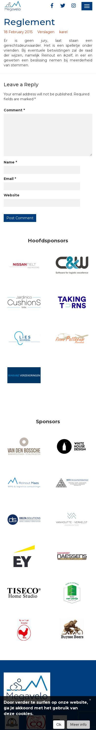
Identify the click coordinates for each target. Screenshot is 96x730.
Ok (58, 724)
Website (11, 195)
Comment (14, 110)
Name (10, 162)
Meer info (78, 724)
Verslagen (45, 32)
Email (10, 178)
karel (63, 32)
